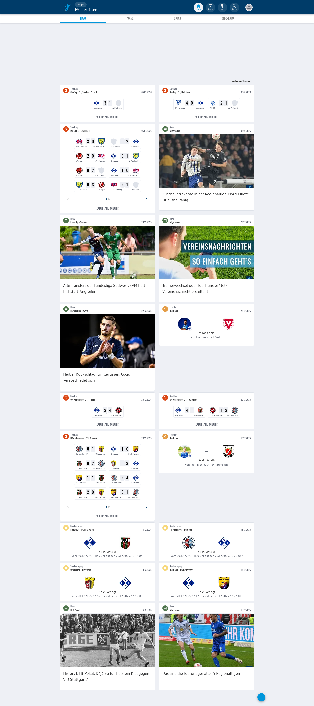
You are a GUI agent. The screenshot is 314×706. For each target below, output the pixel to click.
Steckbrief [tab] (228, 18)
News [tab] (83, 18)
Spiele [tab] (177, 18)
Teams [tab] (130, 18)
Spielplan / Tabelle (107, 117)
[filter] (261, 697)
